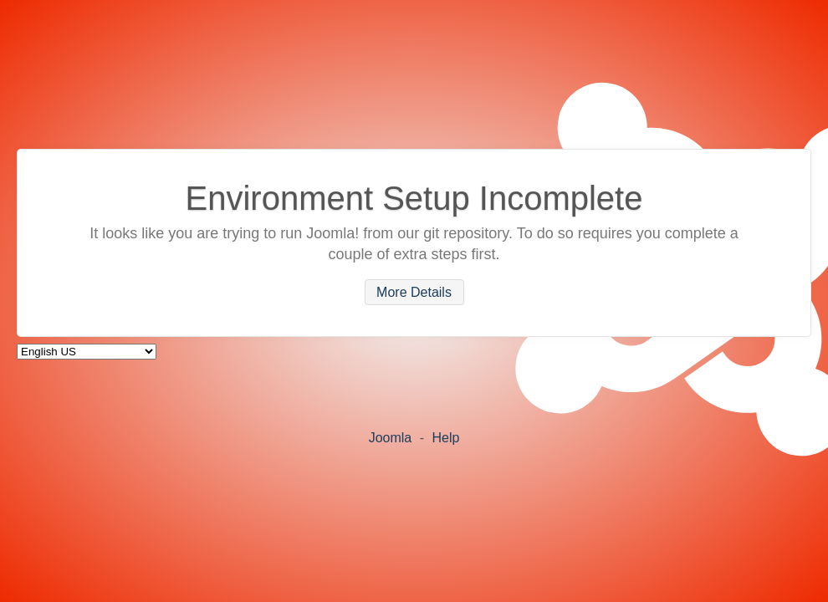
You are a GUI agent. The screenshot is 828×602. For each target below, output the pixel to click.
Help (445, 438)
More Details (414, 292)
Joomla (390, 438)
